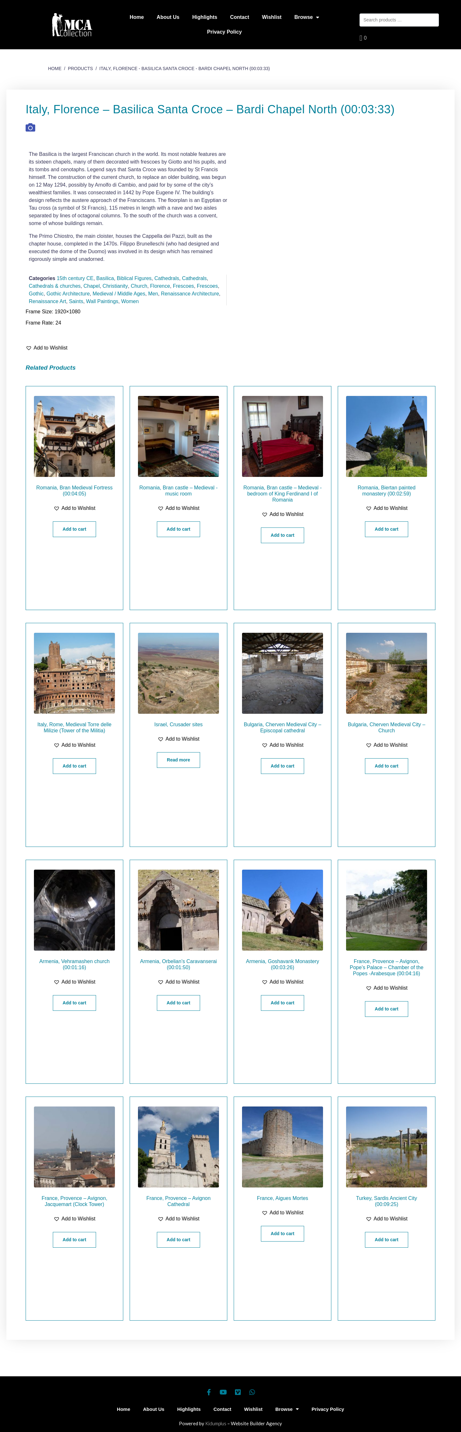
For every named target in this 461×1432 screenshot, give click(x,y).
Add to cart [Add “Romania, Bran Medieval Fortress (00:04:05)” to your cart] (74, 529)
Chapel (92, 286)
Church (139, 286)
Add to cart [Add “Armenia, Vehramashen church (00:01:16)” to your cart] (74, 1002)
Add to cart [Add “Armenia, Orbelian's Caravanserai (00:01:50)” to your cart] (178, 1002)
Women (130, 301)
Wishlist (271, 17)
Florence (160, 286)
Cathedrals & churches (55, 286)
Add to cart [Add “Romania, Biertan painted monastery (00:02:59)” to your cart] (387, 529)
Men (153, 293)
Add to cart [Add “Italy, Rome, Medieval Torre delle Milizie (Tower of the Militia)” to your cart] (74, 765)
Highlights (204, 17)
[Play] (333, 206)
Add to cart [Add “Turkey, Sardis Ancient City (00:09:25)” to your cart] (387, 1239)
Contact (239, 17)
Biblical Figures (134, 278)
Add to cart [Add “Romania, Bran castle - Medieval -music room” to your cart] (178, 529)
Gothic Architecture (68, 293)
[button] (47, 348)
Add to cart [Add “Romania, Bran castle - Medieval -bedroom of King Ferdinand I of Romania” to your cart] (283, 535)
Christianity (115, 286)
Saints (76, 301)
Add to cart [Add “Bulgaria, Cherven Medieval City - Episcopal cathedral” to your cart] (283, 765)
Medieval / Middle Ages (119, 293)
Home (137, 17)
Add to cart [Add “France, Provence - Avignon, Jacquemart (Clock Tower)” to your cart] (74, 1239)
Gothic (36, 293)
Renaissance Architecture (190, 293)
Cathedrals (166, 278)
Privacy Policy (224, 32)
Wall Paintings (102, 301)
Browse (306, 17)
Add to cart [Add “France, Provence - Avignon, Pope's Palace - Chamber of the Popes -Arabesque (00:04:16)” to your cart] (387, 1008)
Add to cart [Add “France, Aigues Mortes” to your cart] (283, 1233)
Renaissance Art (47, 301)
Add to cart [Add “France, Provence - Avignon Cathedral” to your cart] (178, 1239)
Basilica (105, 278)
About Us (168, 17)
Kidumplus (215, 1423)
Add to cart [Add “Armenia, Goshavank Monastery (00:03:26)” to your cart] (283, 1002)
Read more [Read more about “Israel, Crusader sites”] (178, 759)
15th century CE (75, 278)
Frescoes (183, 286)
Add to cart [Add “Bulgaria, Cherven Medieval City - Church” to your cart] (387, 765)
